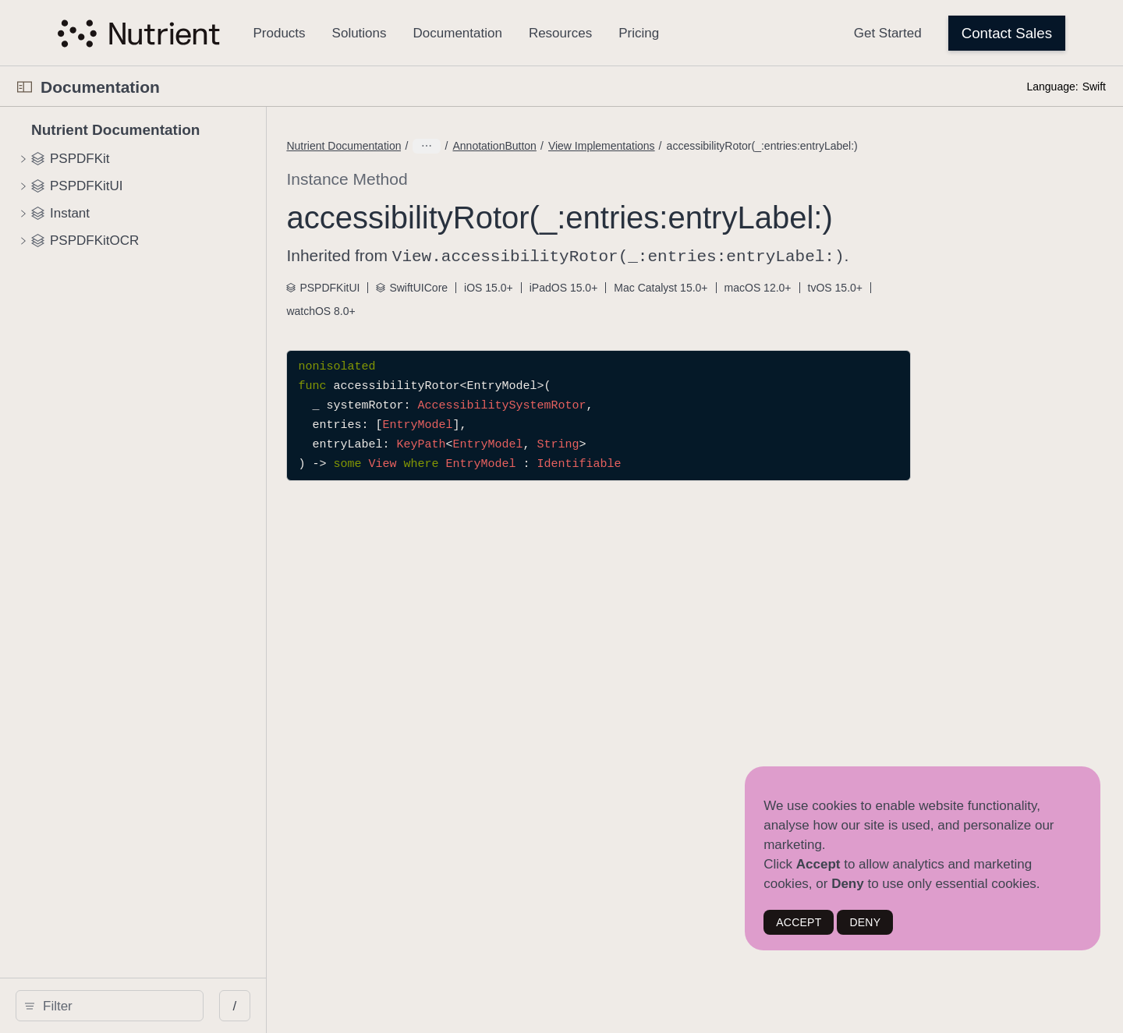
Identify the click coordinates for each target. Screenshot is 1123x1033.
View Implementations (725, 146)
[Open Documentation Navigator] (24, 87)
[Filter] (150, 1006)
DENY (864, 922)
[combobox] (150, 1005)
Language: (1052, 86)
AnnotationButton (618, 146)
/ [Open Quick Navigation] (305, 1006)
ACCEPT (798, 922)
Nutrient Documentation (467, 146)
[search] (145, 1005)
